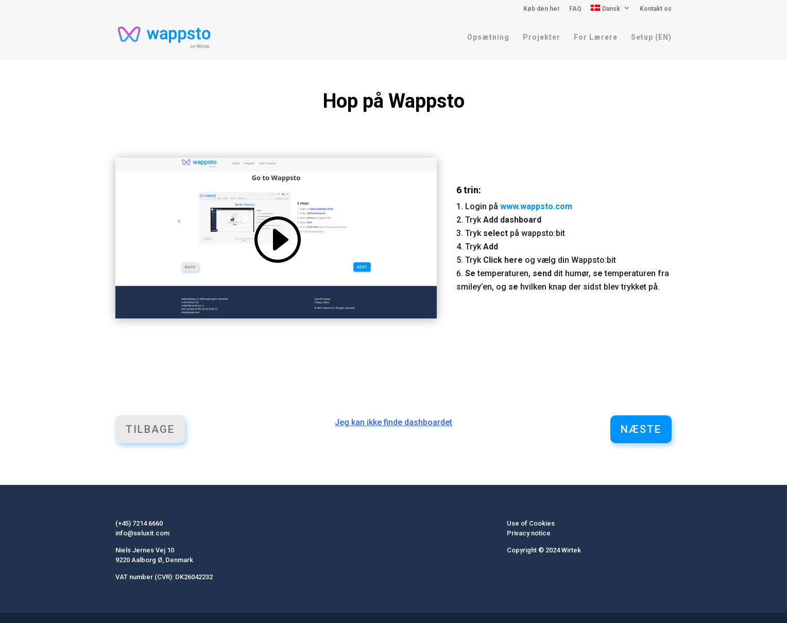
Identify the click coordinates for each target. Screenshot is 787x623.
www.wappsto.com (536, 206)
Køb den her (541, 9)
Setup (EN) (651, 37)
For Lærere (596, 37)
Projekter (541, 37)
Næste (641, 429)
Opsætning (488, 37)
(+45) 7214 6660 (139, 523)
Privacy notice (529, 533)
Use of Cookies (531, 523)
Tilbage (150, 429)
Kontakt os (656, 9)
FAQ (575, 9)
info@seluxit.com (142, 533)
